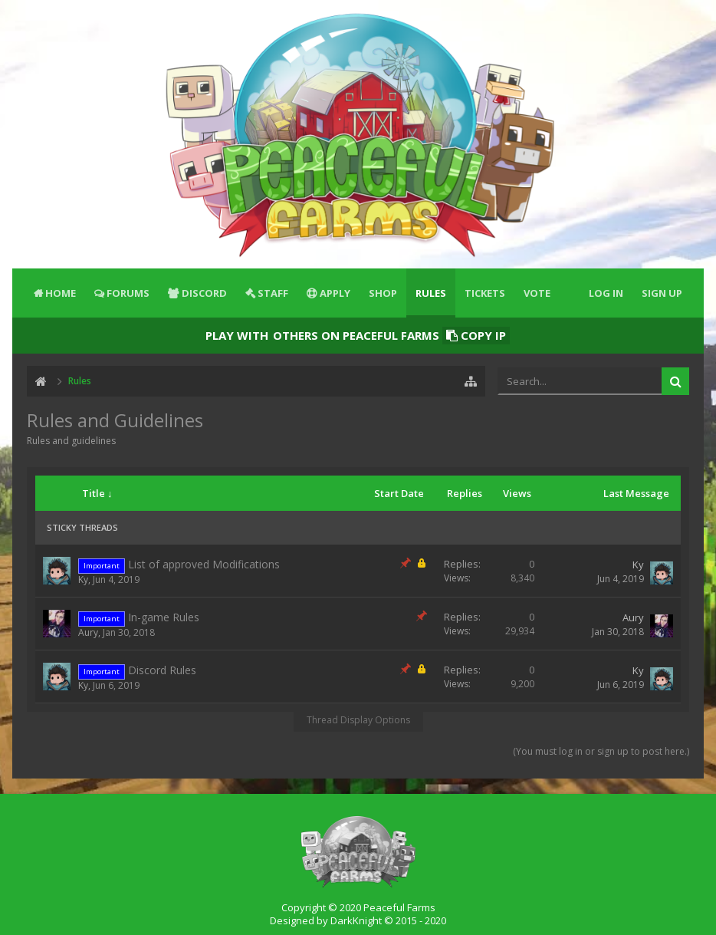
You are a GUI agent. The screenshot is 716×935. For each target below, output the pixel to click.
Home (60, 293)
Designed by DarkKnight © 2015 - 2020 (358, 920)
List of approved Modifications (204, 564)
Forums (128, 293)
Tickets (485, 293)
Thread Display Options (358, 719)
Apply (335, 293)
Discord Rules (162, 670)
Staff (273, 293)
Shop (383, 293)
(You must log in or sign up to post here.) (601, 751)
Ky (83, 579)
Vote (537, 293)
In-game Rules (163, 617)
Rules (430, 293)
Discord (204, 293)
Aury (88, 632)
